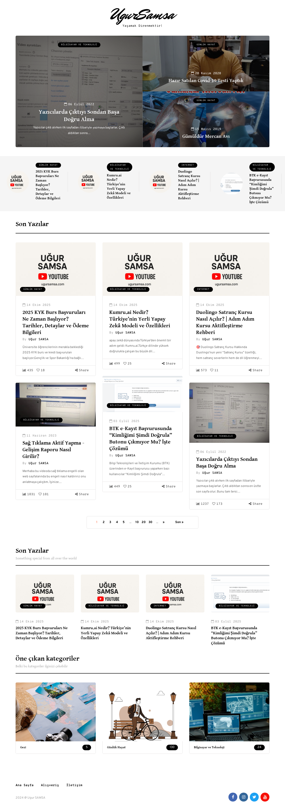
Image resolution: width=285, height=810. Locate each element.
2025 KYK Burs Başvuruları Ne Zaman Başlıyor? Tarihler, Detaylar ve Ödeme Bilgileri (48, 184)
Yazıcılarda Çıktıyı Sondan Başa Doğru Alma (79, 116)
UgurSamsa (142, 14)
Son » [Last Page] (179, 522)
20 (144, 522)
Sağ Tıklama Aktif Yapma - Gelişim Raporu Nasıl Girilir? (53, 450)
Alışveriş (50, 785)
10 (137, 522)
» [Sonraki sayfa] (164, 522)
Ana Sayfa (25, 785)
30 (150, 522)
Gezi (23, 747)
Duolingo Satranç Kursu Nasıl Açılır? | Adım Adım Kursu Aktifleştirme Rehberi (189, 184)
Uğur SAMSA (38, 339)
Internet (187, 165)
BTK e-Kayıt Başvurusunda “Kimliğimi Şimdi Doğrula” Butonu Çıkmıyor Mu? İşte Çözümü (261, 188)
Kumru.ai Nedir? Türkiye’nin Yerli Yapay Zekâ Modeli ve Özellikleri (119, 186)
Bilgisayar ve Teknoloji (79, 44)
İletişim (74, 785)
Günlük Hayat (206, 44)
